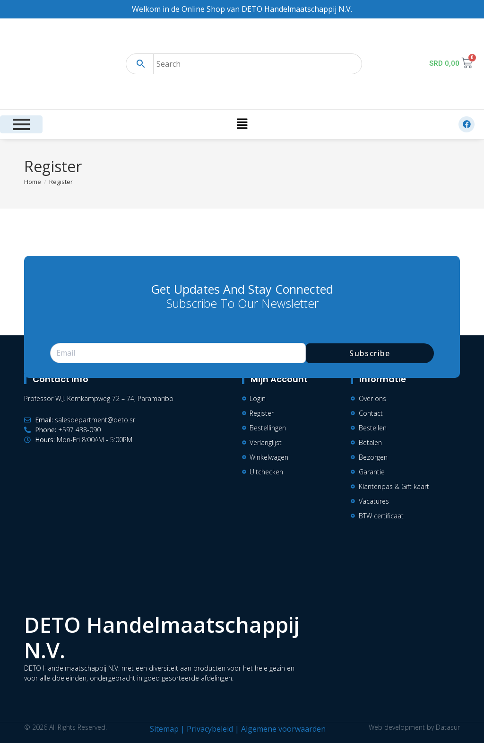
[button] (242, 124)
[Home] (32, 181)
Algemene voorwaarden (283, 729)
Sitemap (164, 729)
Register (61, 181)
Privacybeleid (210, 729)
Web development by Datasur (414, 727)
